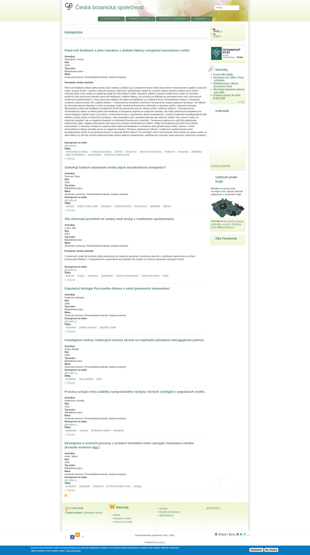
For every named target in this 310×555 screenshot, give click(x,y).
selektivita (155, 206)
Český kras (131, 151)
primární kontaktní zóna (118, 486)
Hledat (117, 515)
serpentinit (98, 486)
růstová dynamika (150, 275)
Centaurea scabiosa (101, 151)
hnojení (81, 275)
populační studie (108, 327)
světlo (165, 275)
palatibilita (196, 151)
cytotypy (84, 430)
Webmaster (167, 515)
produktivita (107, 275)
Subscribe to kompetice (66, 495)
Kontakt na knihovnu (170, 512)
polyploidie (71, 430)
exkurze (226, 224)
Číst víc (71, 158)
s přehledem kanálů (84, 512)
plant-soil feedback (75, 154)
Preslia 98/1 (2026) (223, 74)
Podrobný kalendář (220, 166)
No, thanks (271, 550)
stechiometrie (94, 154)
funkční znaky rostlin (87, 206)
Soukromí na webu (123, 521)
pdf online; (71, 321)
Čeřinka (118, 151)
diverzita (70, 206)
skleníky (167, 206)
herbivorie (170, 151)
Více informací (73, 550)
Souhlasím (256, 550)
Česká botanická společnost (109, 7)
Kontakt (163, 508)
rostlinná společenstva (127, 275)
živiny (99, 379)
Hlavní (74, 508)
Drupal (161, 542)
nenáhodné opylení (100, 430)
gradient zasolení (88, 327)
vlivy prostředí (86, 379)
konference (228, 227)
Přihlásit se (214, 508)
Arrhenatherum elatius (77, 151)
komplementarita (122, 206)
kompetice (183, 151)
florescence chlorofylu (151, 151)
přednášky (216, 224)
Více (243, 102)
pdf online (71, 145)
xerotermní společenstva (116, 154)
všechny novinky (235, 221)
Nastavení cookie (122, 518)
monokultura (140, 206)
